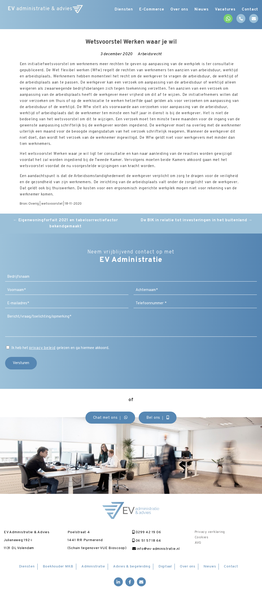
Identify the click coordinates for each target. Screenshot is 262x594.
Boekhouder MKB (58, 566)
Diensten (116, 9)
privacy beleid (42, 348)
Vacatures (223, 9)
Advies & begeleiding (131, 566)
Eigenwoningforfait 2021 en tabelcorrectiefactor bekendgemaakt (65, 223)
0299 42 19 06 (146, 532)
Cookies (202, 537)
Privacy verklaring (210, 532)
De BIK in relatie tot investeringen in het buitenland (196, 220)
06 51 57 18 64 (146, 541)
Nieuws (199, 9)
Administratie (93, 566)
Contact (250, 9)
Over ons (175, 9)
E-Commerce (145, 9)
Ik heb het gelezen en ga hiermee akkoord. (60, 348)
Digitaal (165, 566)
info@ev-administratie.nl (156, 549)
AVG (198, 543)
